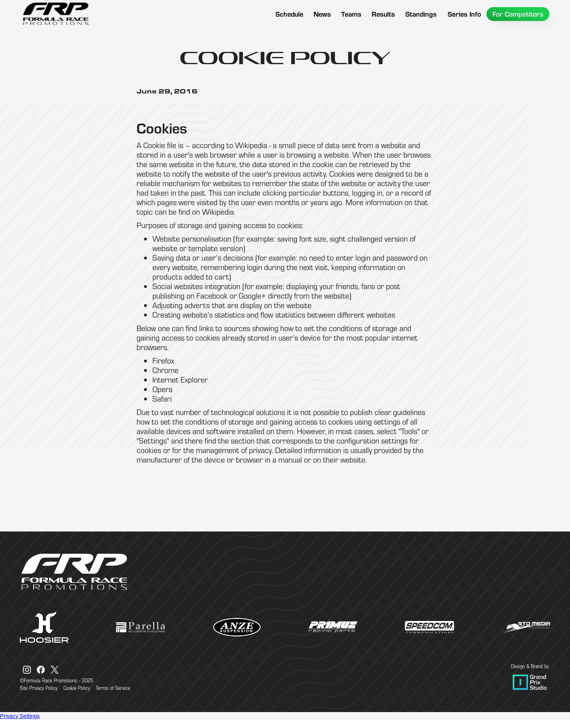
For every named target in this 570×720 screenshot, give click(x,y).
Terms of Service (113, 687)
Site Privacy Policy (38, 687)
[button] (351, 14)
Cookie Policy (76, 687)
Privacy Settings (20, 716)
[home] (55, 14)
